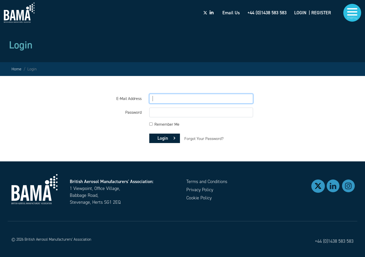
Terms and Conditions (206, 181)
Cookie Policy (199, 198)
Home (16, 69)
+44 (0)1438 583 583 (334, 241)
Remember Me (166, 124)
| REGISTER (320, 12)
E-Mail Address (129, 98)
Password (133, 112)
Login (162, 138)
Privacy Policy (199, 190)
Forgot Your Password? (204, 138)
